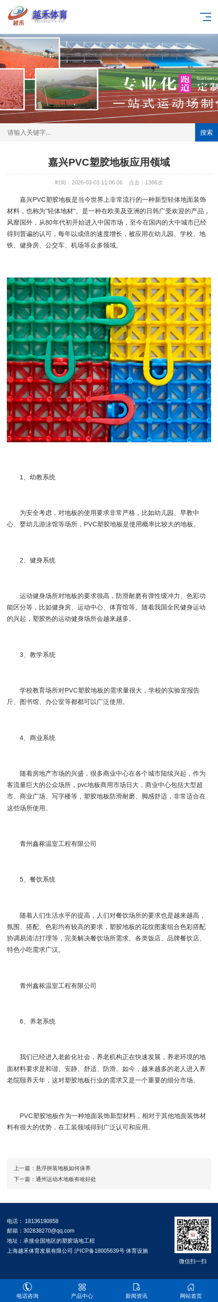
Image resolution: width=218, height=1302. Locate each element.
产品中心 (81, 1290)
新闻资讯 (136, 1290)
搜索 (206, 132)
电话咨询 (27, 1290)
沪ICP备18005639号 (99, 1251)
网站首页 (191, 1290)
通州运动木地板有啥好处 (66, 1179)
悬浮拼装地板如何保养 (63, 1168)
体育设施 (137, 1251)
